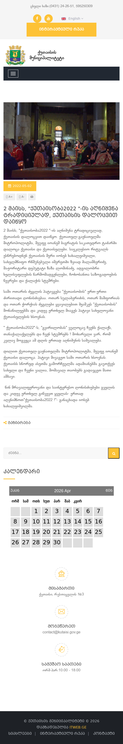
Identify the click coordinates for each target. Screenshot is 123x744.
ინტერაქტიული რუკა (61, 29)
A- (21, 197)
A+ (9, 197)
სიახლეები (20, 734)
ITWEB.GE (78, 727)
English (72, 18)
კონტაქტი (104, 734)
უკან (14, 489)
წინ (109, 489)
